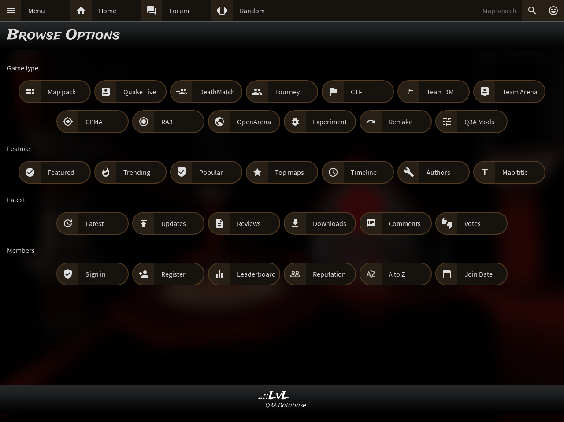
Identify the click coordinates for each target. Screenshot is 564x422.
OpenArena (254, 121)
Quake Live (139, 91)
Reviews (249, 223)
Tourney (287, 91)
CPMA (94, 121)
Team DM (440, 91)
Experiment (330, 121)
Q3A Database (285, 404)
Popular (211, 172)
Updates (173, 223)
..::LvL (274, 395)
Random (252, 10)
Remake (400, 121)
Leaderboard (256, 274)
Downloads (329, 223)
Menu (36, 10)
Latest (94, 223)
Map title (515, 172)
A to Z (397, 274)
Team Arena (520, 91)
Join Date (478, 274)
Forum (179, 10)
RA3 (167, 121)
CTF (356, 91)
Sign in (95, 274)
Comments (405, 223)
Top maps (289, 172)
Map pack (62, 91)
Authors (438, 172)
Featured (61, 172)
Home (107, 10)
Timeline (364, 172)
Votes (472, 223)
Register (173, 274)
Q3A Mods (479, 121)
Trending (136, 172)
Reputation (329, 274)
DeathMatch (217, 91)
